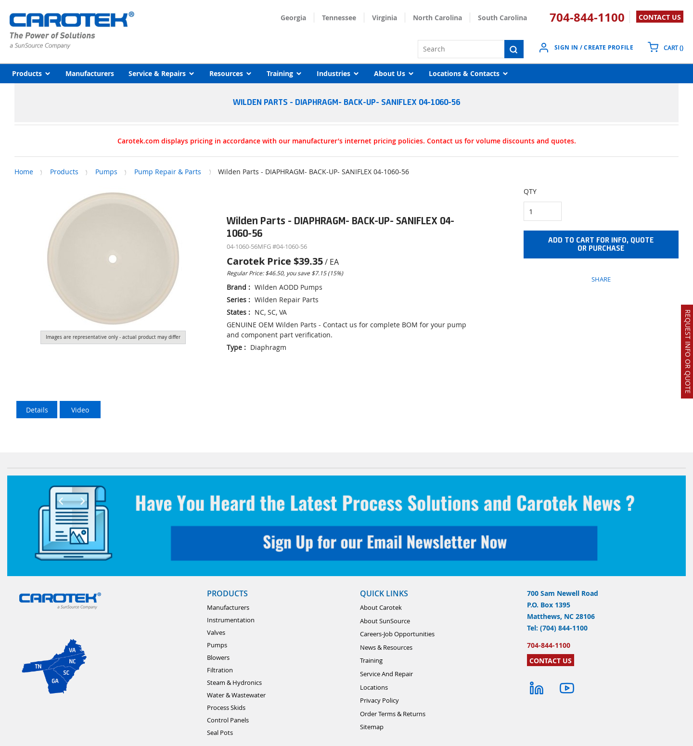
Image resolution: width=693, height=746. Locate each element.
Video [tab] (80, 409)
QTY (530, 191)
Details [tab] (37, 409)
